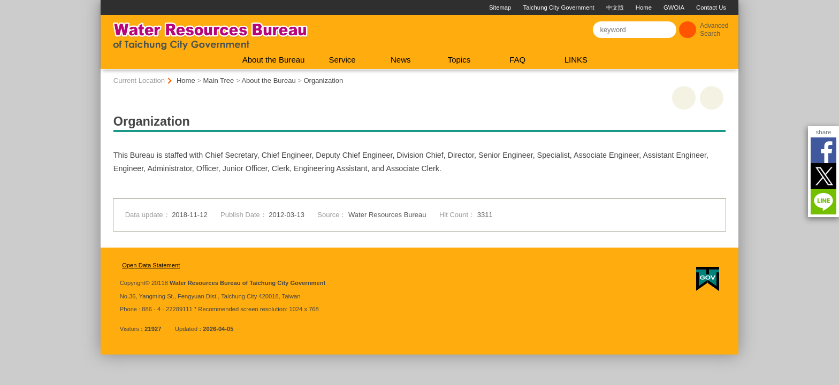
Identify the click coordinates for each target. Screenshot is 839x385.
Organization (323, 80)
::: (105, 4)
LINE (823, 201)
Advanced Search (714, 29)
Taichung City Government (509, 7)
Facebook (823, 150)
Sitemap (450, 7)
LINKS (576, 59)
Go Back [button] (711, 98)
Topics (459, 59)
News (401, 59)
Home (594, 7)
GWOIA (624, 7)
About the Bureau (273, 59)
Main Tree (218, 80)
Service (342, 59)
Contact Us (661, 7)
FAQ (517, 59)
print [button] (684, 98)
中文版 (565, 7)
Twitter (823, 176)
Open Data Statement (151, 265)
